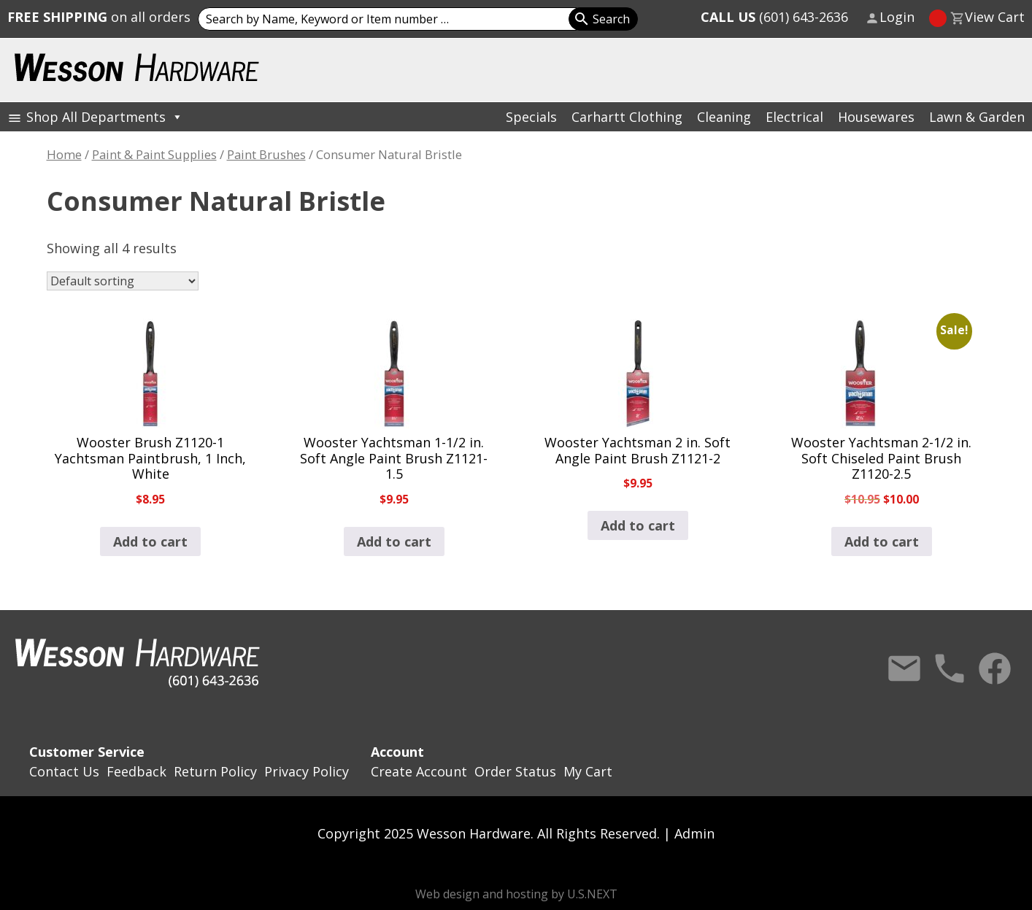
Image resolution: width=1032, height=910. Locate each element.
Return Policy (215, 771)
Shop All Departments (104, 117)
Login (896, 17)
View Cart (995, 17)
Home (64, 154)
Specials (531, 117)
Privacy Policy (306, 771)
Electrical (794, 117)
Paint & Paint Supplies (154, 154)
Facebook (995, 668)
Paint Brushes (266, 154)
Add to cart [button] (150, 541)
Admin (694, 833)
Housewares (876, 117)
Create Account (419, 771)
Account (397, 751)
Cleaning (724, 117)
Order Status (515, 771)
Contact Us (904, 668)
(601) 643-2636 (774, 17)
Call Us (950, 668)
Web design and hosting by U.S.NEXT (516, 894)
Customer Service (87, 751)
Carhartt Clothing (626, 117)
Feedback (136, 771)
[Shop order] (123, 280)
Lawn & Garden (977, 117)
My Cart (587, 771)
